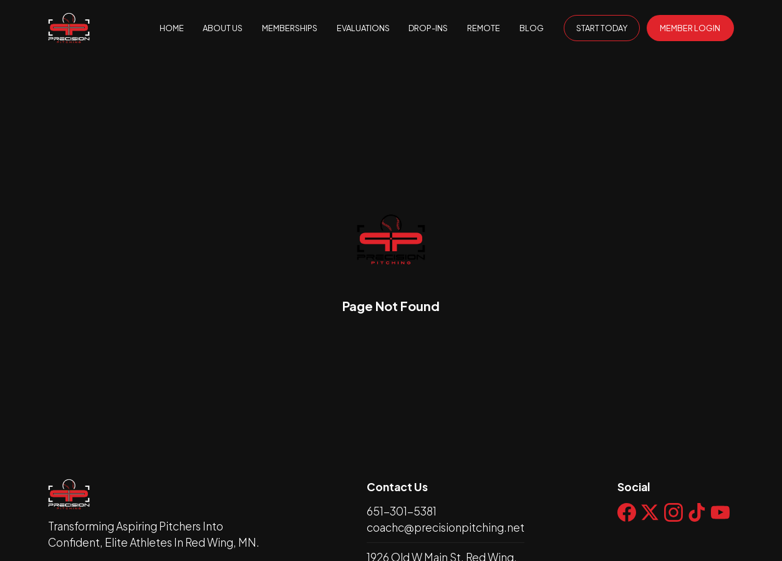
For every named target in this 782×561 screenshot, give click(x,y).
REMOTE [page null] (483, 28)
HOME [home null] (172, 28)
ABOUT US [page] (223, 28)
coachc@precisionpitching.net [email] (445, 527)
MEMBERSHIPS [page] (289, 28)
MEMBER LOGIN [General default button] (690, 28)
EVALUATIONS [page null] (363, 28)
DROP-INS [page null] (428, 28)
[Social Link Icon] (629, 522)
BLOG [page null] (531, 28)
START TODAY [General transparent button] (601, 28)
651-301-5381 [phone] (402, 511)
